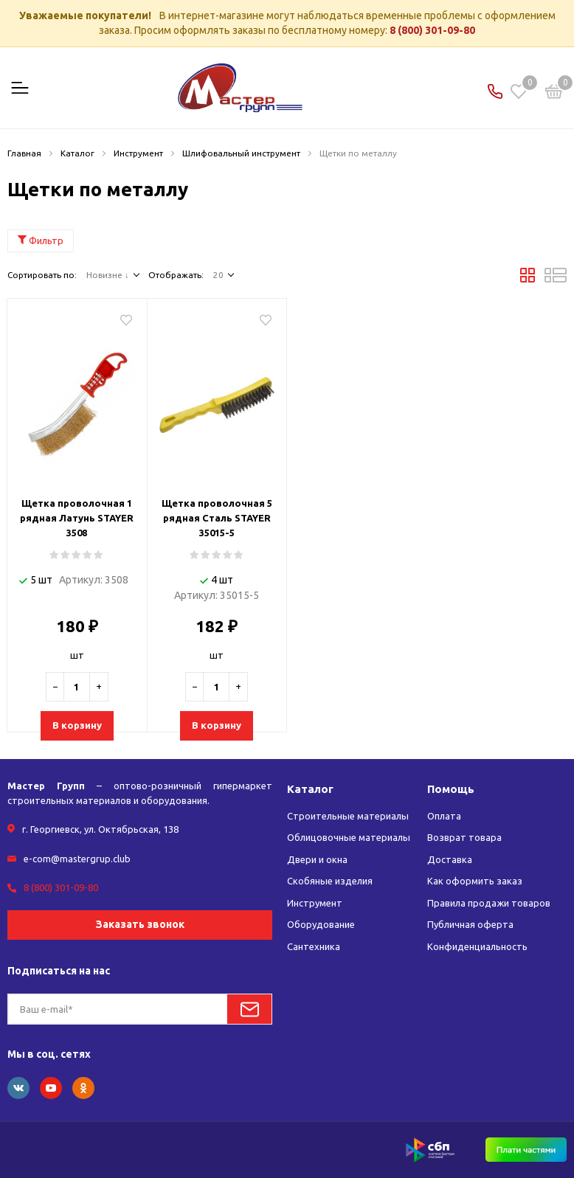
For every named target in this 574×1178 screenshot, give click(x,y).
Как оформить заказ (474, 881)
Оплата (444, 816)
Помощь (450, 789)
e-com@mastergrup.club (77, 858)
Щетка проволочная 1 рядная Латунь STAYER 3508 (77, 518)
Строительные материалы (348, 816)
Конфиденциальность (477, 946)
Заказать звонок (140, 924)
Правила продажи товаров (488, 903)
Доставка (449, 859)
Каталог (310, 789)
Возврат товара (464, 837)
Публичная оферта (470, 924)
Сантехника (313, 946)
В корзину (77, 725)
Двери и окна (317, 859)
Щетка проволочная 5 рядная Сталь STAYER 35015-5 (217, 518)
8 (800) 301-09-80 (432, 30)
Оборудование (321, 924)
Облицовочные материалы (348, 837)
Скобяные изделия (330, 881)
